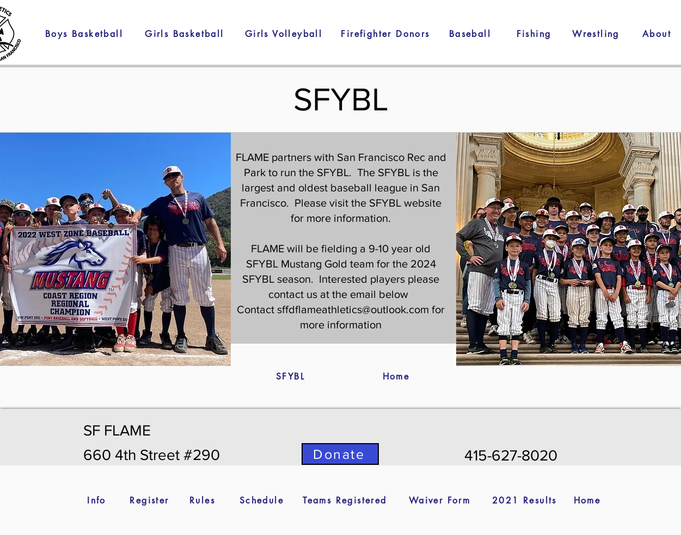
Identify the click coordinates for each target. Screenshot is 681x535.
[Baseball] (470, 34)
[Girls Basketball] (184, 34)
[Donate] (340, 454)
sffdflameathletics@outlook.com (353, 309)
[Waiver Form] (439, 500)
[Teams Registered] (345, 500)
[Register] (149, 500)
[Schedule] (261, 500)
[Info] (97, 500)
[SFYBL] (290, 376)
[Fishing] (534, 34)
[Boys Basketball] (84, 34)
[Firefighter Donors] (386, 34)
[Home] (396, 376)
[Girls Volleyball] (284, 34)
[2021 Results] (524, 500)
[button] (596, 34)
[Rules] (202, 500)
